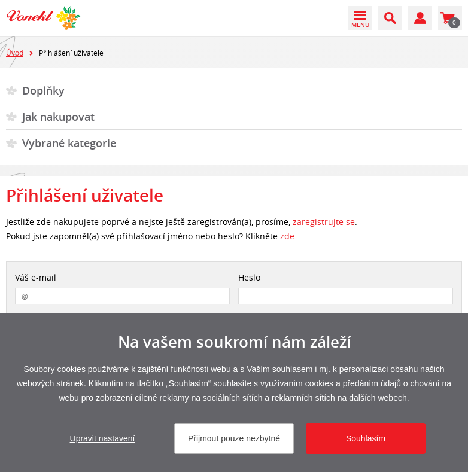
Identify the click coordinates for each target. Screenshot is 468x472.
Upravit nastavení (102, 438)
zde (287, 236)
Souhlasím (365, 438)
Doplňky (43, 90)
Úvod (14, 52)
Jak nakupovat (58, 116)
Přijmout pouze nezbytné (234, 438)
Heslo (249, 277)
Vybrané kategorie (69, 143)
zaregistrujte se (324, 221)
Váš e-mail (35, 277)
